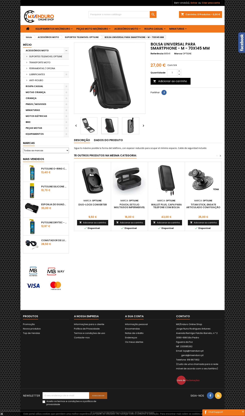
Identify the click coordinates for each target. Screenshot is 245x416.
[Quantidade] (172, 72)
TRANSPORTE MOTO (40, 62)
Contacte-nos (82, 337)
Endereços (131, 337)
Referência (157, 53)
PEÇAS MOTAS (34, 128)
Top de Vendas (31, 333)
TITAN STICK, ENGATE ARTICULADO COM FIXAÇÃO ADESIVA (203, 207)
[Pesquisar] (122, 14)
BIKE (28, 122)
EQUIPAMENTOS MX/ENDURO (53, 28)
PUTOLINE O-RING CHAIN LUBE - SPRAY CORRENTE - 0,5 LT (54, 168)
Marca (178, 53)
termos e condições (68, 401)
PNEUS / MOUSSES (36, 104)
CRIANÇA (31, 98)
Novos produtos (32, 328)
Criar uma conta (211, 2)
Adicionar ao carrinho (170, 81)
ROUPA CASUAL (153, 28)
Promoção (29, 324)
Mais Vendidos (33, 159)
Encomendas (132, 328)
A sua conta (134, 316)
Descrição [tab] (82, 140)
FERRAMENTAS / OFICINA (42, 68)
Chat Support (215, 412)
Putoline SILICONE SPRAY (54, 186)
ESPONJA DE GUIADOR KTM (54, 204)
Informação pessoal (136, 324)
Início (27, 45)
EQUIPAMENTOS (35, 134)
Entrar (194, 2)
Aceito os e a (71, 403)
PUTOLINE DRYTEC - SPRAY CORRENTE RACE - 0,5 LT (54, 222)
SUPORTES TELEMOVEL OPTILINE (45, 56)
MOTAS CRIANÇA (35, 92)
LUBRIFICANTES (37, 74)
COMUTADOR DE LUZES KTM (54, 240)
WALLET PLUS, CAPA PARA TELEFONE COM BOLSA (166, 206)
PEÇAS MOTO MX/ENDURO (92, 28)
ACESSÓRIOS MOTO (126, 28)
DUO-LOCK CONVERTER (92, 204)
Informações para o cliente (89, 324)
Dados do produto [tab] (108, 140)
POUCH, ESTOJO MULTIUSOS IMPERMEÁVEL (129, 206)
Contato (183, 316)
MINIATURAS (176, 28)
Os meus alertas (134, 342)
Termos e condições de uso (89, 333)
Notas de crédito (134, 333)
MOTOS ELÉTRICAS (36, 116)
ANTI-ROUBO (36, 80)
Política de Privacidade (87, 328)
